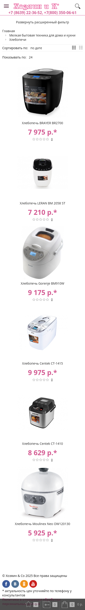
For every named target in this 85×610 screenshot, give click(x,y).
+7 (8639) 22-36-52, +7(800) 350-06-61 (42, 12)
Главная (8, 31)
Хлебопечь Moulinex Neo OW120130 (42, 524)
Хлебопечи (17, 39)
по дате (36, 48)
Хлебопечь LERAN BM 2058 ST (42, 203)
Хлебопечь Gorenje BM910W (42, 283)
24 (30, 57)
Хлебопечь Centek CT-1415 (42, 363)
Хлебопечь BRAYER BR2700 (42, 123)
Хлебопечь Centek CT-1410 (42, 443)
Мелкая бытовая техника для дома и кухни (42, 35)
